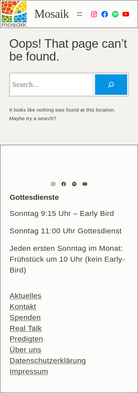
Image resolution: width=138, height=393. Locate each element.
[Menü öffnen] (80, 14)
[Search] (111, 84)
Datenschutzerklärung (48, 360)
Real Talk (26, 328)
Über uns (25, 349)
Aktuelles (26, 295)
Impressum (29, 371)
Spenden (25, 317)
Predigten (26, 338)
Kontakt (23, 306)
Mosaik (51, 13)
